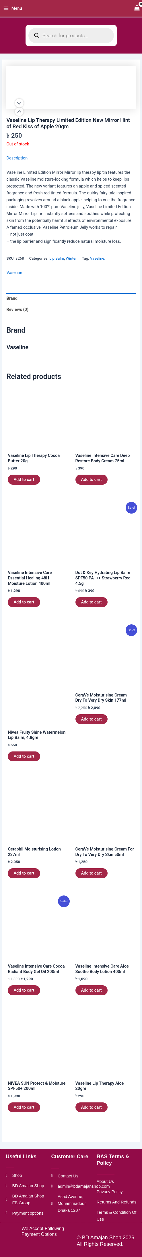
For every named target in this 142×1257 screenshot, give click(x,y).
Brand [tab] (11, 298)
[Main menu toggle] (12, 8)
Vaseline (14, 272)
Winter (71, 258)
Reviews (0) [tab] (17, 309)
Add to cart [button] (23, 479)
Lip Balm (56, 258)
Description (17, 158)
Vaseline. (97, 258)
